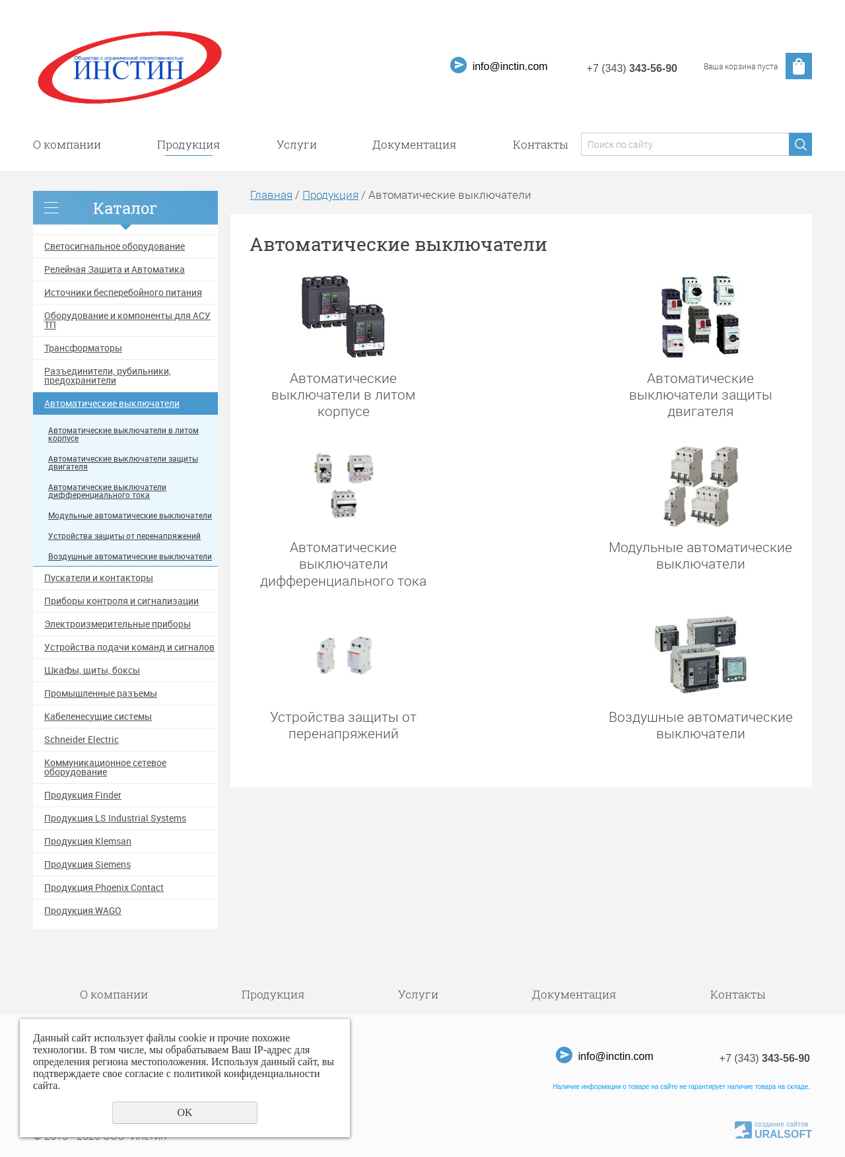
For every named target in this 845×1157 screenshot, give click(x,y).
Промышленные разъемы (100, 693)
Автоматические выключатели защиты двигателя (123, 463)
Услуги (297, 144)
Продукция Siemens (87, 864)
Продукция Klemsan (87, 841)
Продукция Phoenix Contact (104, 888)
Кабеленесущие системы (98, 716)
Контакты (540, 144)
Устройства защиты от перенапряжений (124, 536)
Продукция (188, 144)
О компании (67, 144)
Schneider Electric (81, 740)
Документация (414, 144)
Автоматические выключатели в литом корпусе (123, 434)
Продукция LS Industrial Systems (115, 818)
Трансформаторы (83, 348)
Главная (271, 194)
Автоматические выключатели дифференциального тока (107, 491)
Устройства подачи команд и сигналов (129, 647)
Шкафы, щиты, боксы (92, 670)
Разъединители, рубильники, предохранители (107, 375)
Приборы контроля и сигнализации (121, 601)
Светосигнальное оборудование (114, 246)
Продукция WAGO (82, 911)
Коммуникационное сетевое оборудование (105, 767)
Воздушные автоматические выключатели (130, 556)
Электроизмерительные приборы (117, 624)
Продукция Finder (82, 795)
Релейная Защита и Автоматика (114, 269)
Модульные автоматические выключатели (130, 515)
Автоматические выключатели (112, 403)
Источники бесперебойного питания (123, 292)
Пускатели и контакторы (98, 578)
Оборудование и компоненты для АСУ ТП (127, 320)
